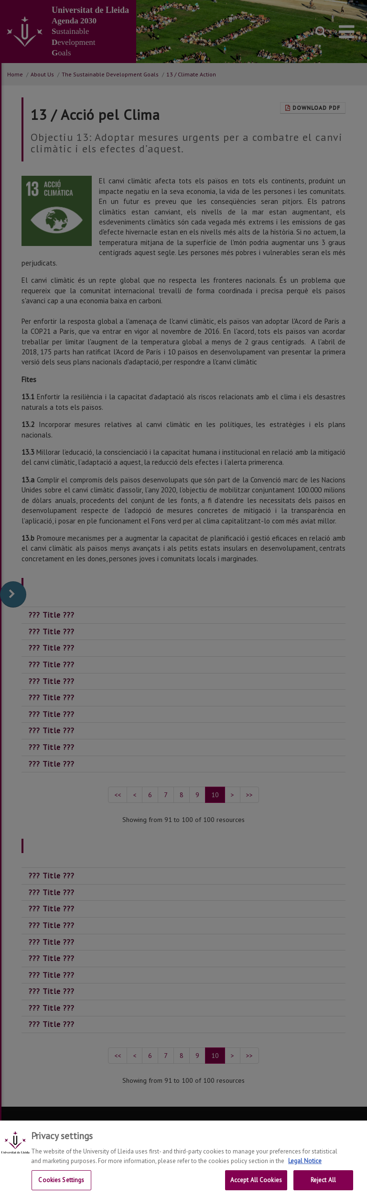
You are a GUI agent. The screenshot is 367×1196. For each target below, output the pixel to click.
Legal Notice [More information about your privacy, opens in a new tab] (305, 1168)
